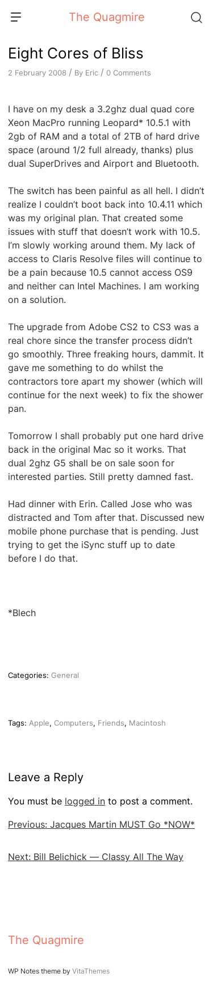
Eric (91, 72)
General (65, 675)
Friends (111, 722)
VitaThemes (91, 971)
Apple (39, 722)
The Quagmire (107, 17)
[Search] (196, 17)
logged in (85, 801)
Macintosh (147, 722)
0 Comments (128, 72)
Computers (73, 722)
